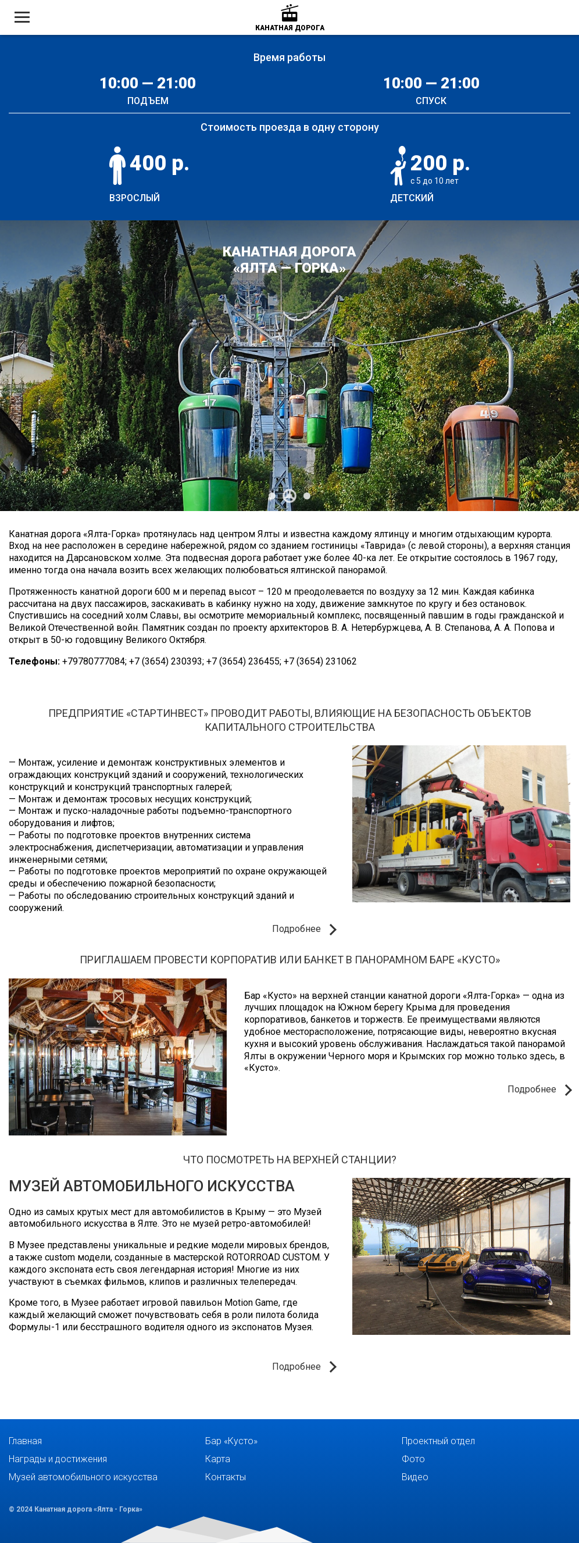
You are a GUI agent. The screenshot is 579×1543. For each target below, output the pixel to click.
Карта (217, 1459)
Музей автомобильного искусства (152, 1186)
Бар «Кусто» (231, 1440)
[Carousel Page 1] (272, 496)
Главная (25, 1440)
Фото (413, 1459)
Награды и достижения (58, 1459)
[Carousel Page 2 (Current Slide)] (289, 496)
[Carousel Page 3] (307, 496)
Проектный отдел (438, 1440)
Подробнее (296, 928)
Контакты (225, 1477)
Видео (415, 1477)
